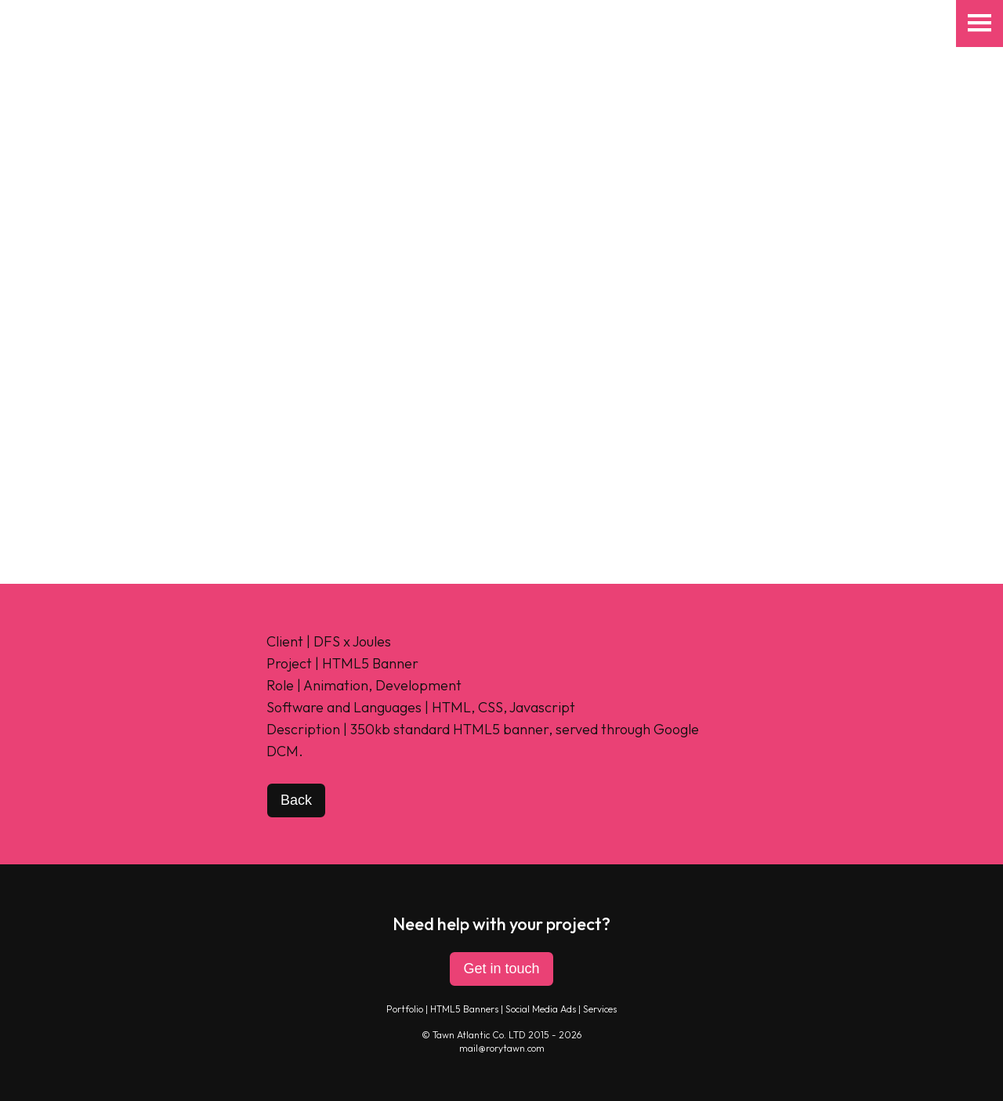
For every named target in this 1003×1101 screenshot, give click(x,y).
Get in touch (501, 968)
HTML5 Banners (464, 1009)
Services (600, 1009)
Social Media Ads (540, 1009)
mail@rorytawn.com (502, 1048)
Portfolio (404, 1009)
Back (296, 800)
